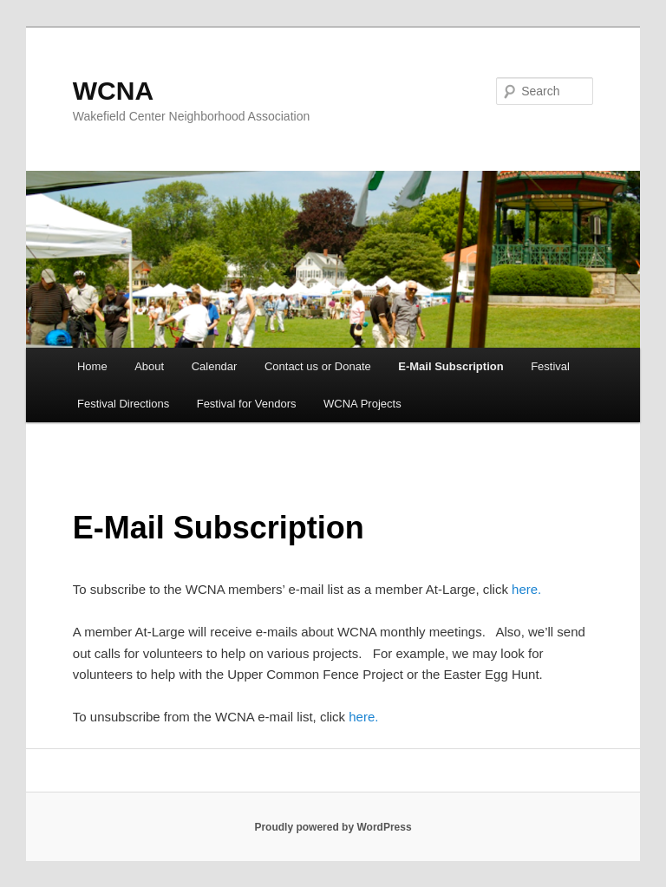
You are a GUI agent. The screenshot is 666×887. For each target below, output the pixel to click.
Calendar (215, 366)
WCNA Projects (362, 403)
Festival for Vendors (247, 403)
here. (526, 589)
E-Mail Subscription (450, 366)
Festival (550, 366)
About (149, 366)
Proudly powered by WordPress (332, 827)
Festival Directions (123, 403)
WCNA (113, 90)
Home (92, 366)
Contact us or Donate (317, 366)
